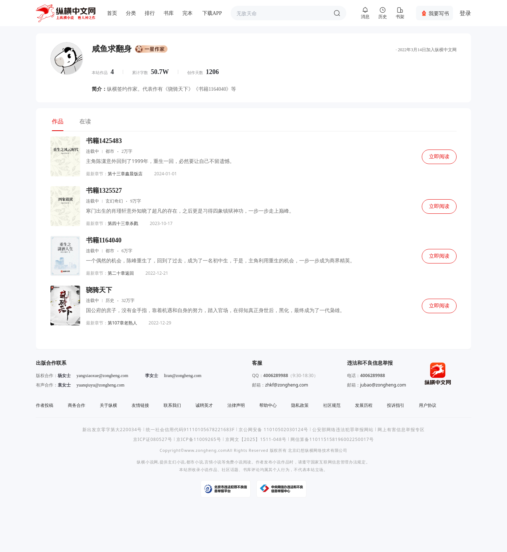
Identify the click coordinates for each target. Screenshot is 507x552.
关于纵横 (108, 405)
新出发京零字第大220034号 (112, 429)
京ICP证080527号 (152, 439)
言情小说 (213, 462)
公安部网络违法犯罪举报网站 (343, 429)
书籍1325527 (104, 190)
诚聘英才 (204, 405)
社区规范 (332, 405)
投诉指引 (395, 405)
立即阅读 (439, 156)
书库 (169, 13)
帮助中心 (268, 405)
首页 (112, 13)
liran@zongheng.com (182, 375)
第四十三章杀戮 (123, 223)
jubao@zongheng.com (383, 385)
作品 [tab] (57, 121)
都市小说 (194, 462)
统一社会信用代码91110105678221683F (190, 429)
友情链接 (140, 405)
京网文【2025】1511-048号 (256, 439)
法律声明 (236, 405)
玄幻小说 (176, 462)
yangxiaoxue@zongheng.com (102, 375)
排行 (150, 13)
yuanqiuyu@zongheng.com (100, 385)
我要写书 (439, 13)
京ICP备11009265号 (198, 439)
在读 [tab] (85, 121)
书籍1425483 (104, 140)
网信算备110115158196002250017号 (332, 439)
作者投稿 (44, 405)
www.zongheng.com (205, 450)
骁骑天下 (99, 290)
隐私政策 (300, 405)
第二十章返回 (121, 273)
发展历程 (363, 405)
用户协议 (427, 405)
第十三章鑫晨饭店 (125, 174)
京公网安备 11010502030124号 (273, 429)
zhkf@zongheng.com (286, 385)
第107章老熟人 (122, 323)
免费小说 (234, 462)
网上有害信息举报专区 (401, 429)
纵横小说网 (147, 462)
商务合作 (76, 405)
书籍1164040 (103, 240)
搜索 (337, 13)
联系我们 (172, 405)
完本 (187, 13)
